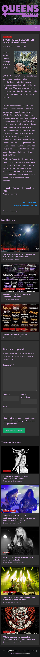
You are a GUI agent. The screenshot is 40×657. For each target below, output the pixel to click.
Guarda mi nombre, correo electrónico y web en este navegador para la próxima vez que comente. (19, 420)
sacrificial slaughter (13, 211)
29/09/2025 (16, 642)
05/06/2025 (16, 337)
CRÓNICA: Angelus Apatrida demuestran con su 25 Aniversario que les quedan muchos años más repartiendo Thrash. (20, 518)
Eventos (13, 249)
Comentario (8, 365)
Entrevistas (7, 471)
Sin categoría (7, 37)
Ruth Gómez (8, 259)
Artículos (6, 552)
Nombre (7, 394)
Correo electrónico (26, 395)
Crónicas (6, 249)
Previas (12, 289)
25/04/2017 (19, 46)
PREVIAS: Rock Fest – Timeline (15, 334)
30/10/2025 (17, 481)
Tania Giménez (9, 46)
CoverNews (14, 654)
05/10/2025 (16, 602)
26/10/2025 (16, 523)
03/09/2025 (16, 259)
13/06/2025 (16, 299)
